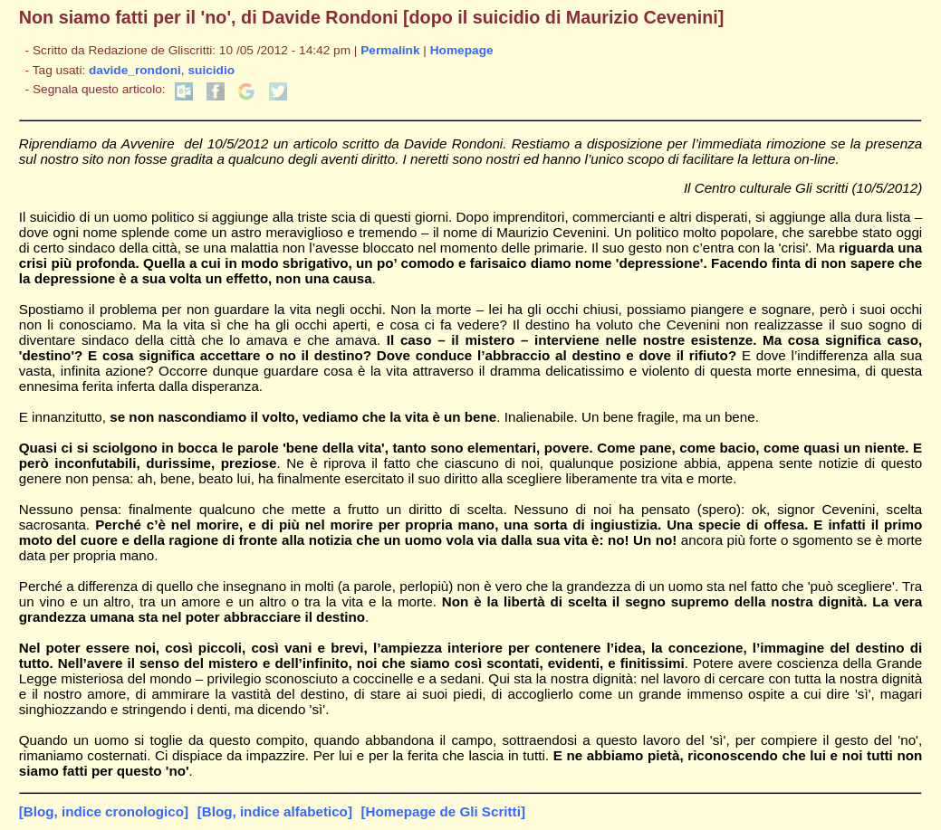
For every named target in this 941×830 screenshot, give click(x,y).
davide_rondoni (135, 70)
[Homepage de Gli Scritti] (443, 811)
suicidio (211, 70)
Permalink (389, 50)
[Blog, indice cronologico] (103, 811)
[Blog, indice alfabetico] (274, 811)
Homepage (462, 50)
